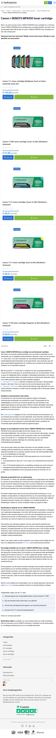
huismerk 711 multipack (11, 382)
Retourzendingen (8, 675)
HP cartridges (7, 648)
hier (47, 36)
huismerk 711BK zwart (10, 386)
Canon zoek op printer (28, 11)
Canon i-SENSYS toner (43, 11)
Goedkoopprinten (8, 414)
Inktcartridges (7, 645)
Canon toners (16, 11)
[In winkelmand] (33, 97)
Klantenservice (8, 672)
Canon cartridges (8, 651)
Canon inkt (8, 585)
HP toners (26, 543)
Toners (8, 11)
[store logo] (9, 2)
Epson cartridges (8, 654)
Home (2, 11)
